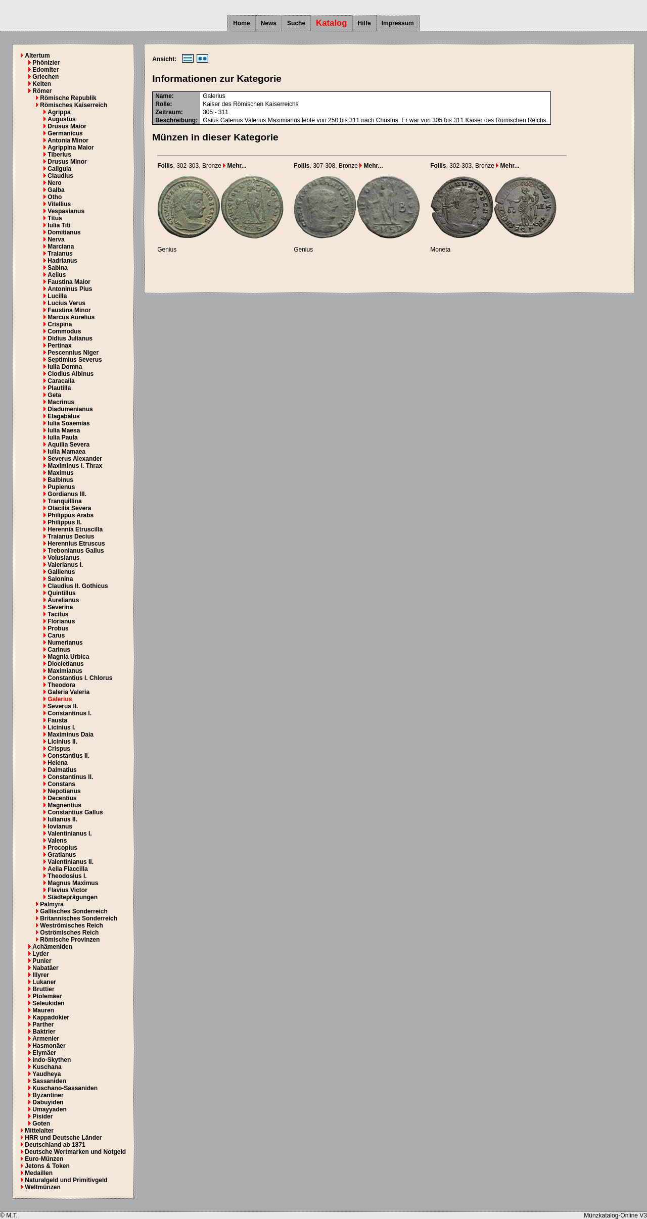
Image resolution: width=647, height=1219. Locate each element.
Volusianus (63, 557)
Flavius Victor (67, 890)
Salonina (60, 578)
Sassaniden (49, 1081)
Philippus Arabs (71, 515)
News (268, 23)
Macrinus (61, 402)
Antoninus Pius (70, 288)
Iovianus (60, 826)
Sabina (57, 267)
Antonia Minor (68, 140)
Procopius (62, 847)
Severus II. (63, 706)
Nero (54, 182)
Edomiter (45, 69)
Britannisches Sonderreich (78, 918)
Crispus (59, 748)
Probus (58, 628)
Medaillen (39, 1173)
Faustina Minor (69, 310)
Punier (41, 960)
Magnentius (64, 805)
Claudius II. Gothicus (78, 586)
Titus (55, 218)
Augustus (61, 119)
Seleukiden (48, 1003)
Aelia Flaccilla (67, 868)
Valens (57, 840)
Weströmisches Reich (71, 925)
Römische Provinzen (70, 939)
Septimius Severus (75, 359)
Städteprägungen (73, 897)
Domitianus (64, 232)
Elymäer (44, 1052)
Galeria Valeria (68, 692)
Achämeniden (52, 946)
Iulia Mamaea (66, 451)
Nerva (56, 239)
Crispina (60, 324)
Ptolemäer (47, 996)
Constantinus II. (70, 777)
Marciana (61, 246)
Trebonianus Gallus (76, 550)
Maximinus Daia (71, 734)
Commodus (64, 331)
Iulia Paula (62, 437)
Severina (60, 607)
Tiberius (59, 154)
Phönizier (46, 62)
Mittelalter (39, 1130)
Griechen (45, 76)
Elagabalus (63, 416)
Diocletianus (65, 663)
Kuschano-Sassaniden (65, 1088)
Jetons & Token (47, 1165)
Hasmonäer (48, 1045)
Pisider (42, 1116)
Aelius (57, 274)
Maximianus (65, 670)
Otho (55, 197)
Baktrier (43, 1031)
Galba (56, 189)
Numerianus (65, 642)
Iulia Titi (59, 225)
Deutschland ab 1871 (55, 1144)
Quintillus (61, 593)
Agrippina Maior (71, 147)
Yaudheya (46, 1074)
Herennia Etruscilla (75, 529)
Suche (296, 23)
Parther (43, 1024)
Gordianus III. (67, 494)
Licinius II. (62, 741)
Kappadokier (50, 1017)
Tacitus (58, 614)
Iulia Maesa (64, 430)
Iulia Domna (65, 366)
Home (241, 23)
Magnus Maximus (73, 883)
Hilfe (364, 23)
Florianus (61, 621)
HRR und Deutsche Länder (63, 1137)
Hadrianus (62, 260)
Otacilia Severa (69, 508)
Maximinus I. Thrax (75, 465)
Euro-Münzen (44, 1158)
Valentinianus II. (71, 861)
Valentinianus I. (69, 833)
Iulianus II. (62, 819)
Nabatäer (45, 967)
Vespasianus (66, 211)
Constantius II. (68, 755)
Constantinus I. (69, 713)
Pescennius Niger (73, 352)
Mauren (43, 1010)
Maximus (60, 472)
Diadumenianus (70, 409)
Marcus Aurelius (71, 317)
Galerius (60, 699)
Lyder (40, 953)
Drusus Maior (67, 126)
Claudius (60, 175)
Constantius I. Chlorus (80, 677)
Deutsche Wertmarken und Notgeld (75, 1151)
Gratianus (62, 854)
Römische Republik (68, 98)
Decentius (62, 798)
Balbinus (60, 479)
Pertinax (59, 345)
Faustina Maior (69, 281)
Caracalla (61, 380)
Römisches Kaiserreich (73, 105)
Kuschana (46, 1066)
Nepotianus (64, 791)
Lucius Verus (66, 303)
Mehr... (234, 165)
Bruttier (43, 989)
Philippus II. (64, 522)
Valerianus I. (65, 564)
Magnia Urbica (68, 656)
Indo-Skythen (51, 1059)
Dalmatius (62, 769)
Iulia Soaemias (68, 423)
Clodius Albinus (71, 373)
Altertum (37, 55)
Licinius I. (61, 727)
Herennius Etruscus (76, 543)
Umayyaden (49, 1109)
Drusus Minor (67, 161)
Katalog (331, 23)
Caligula (59, 168)
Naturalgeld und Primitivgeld (66, 1180)
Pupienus (61, 487)
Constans (61, 784)
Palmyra (52, 904)
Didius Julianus (70, 338)
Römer (42, 90)
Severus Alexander (75, 458)
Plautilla (59, 388)
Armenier (45, 1038)
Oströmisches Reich (69, 932)
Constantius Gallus (75, 812)
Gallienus (61, 571)
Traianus (60, 253)
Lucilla (57, 296)
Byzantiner (47, 1095)
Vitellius (59, 204)
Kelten (41, 83)
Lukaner (44, 982)
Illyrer (40, 975)
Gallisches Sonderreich (73, 911)
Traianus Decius (71, 536)
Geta (54, 395)
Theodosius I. (67, 876)
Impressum (398, 23)
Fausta (57, 720)
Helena (57, 762)
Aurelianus (63, 600)
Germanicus (65, 133)
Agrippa (59, 112)
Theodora (61, 685)
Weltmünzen (42, 1187)
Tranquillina (64, 501)
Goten (41, 1123)
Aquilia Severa (68, 444)
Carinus (59, 649)
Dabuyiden (47, 1102)
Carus (56, 635)
